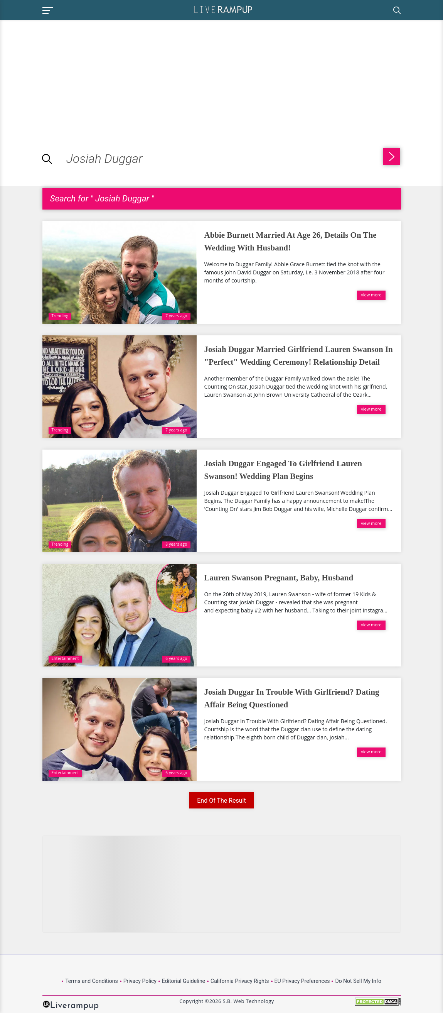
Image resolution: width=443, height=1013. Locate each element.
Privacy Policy (140, 981)
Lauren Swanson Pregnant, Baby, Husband (279, 577)
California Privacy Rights (240, 981)
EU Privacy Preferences (302, 981)
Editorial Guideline (183, 981)
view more (371, 295)
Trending (60, 315)
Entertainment (65, 658)
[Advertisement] (65, 74)
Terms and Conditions (91, 981)
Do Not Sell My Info (358, 981)
